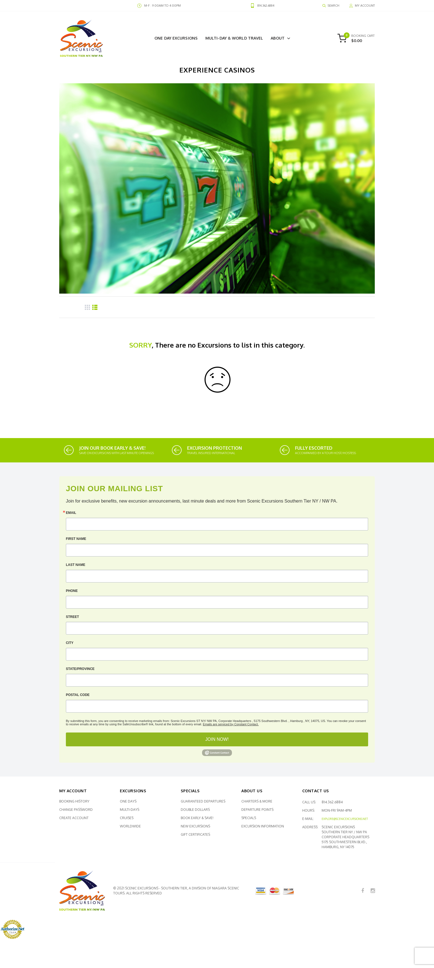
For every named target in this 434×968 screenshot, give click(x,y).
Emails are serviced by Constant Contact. (231, 724)
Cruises (126, 818)
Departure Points (257, 809)
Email (71, 512)
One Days (128, 801)
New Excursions (195, 826)
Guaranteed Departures (203, 801)
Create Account (74, 818)
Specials (248, 818)
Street (72, 616)
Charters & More (256, 801)
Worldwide (130, 826)
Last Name (75, 564)
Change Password (76, 809)
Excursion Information (262, 826)
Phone (72, 590)
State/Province (80, 669)
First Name (76, 538)
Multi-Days (129, 809)
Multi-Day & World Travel (234, 38)
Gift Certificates (195, 834)
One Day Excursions (176, 38)
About (278, 38)
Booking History (74, 801)
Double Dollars (195, 809)
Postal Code (78, 695)
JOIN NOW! (217, 739)
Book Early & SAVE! (197, 818)
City (69, 643)
